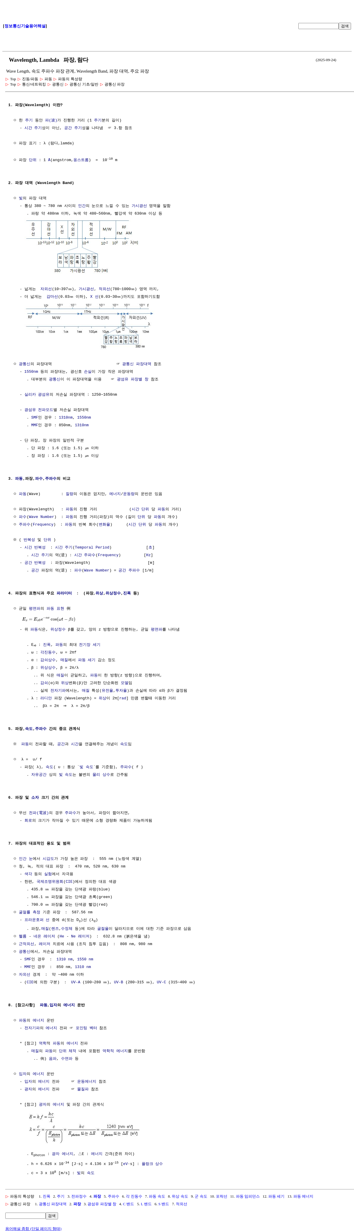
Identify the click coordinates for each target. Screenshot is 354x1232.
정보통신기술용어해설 (25, 26)
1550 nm (85, 958)
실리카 (30, 393)
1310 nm (65, 958)
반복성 (30, 538)
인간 (82, 205)
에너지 (115, 492)
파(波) (51, 120)
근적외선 (26, 943)
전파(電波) (39, 811)
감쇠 (44, 681)
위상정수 (113, 592)
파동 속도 (157, 1194)
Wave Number (41, 515)
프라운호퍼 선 (37, 918)
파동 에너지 (303, 1194)
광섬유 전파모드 (39, 408)
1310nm (66, 416)
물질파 (83, 1088)
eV (125, 1162)
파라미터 (64, 592)
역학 (43, 1042)
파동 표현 (55, 607)
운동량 (129, 492)
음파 (53, 1057)
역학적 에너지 (115, 1050)
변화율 (104, 523)
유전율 (107, 689)
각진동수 (48, 651)
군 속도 (201, 1194)
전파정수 (79, 1194)
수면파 (66, 1057)
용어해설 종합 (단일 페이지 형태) (33, 1226)
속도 (29, 727)
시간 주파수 (85, 553)
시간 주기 (33, 128)
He (61, 935)
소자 (35, 796)
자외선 (46, 288)
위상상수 (48, 666)
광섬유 (43, 393)
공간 (28, 561)
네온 (37, 935)
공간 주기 (73, 128)
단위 (33, 160)
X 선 (94, 296)
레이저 (49, 935)
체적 (72, 1050)
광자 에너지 (62, 1152)
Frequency (43, 523)
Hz (148, 553)
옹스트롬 (81, 160)
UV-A (75, 981)
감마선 (52, 296)
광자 (28, 1088)
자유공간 (39, 773)
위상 (99, 592)
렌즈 (55, 927)
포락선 (221, 1194)
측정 (36, 911)
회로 (28, 819)
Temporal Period (92, 546)
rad (122, 697)
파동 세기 (87, 658)
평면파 (34, 607)
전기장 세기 (91, 643)
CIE (69, 880)
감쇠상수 (48, 658)
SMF (34, 416)
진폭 (127, 592)
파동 (19, 477)
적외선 (104, 288)
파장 (97, 1194)
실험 (48, 872)
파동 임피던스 (248, 1194)
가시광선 (139, 205)
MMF (34, 424)
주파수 (51, 477)
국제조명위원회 (50, 880)
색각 (28, 872)
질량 (69, 492)
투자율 (121, 689)
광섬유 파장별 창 (132, 378)
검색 (345, 26)
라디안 (46, 697)
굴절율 (103, 927)
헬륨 (23, 935)
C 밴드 (128, 1202)
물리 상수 (101, 773)
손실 (88, 370)
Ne (73, 935)
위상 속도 (180, 1194)
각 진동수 (134, 1194)
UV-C (161, 981)
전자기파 (58, 689)
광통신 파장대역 (136, 362)
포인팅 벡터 (86, 1027)
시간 (135, 508)
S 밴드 (163, 1202)
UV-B (118, 981)
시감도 (48, 857)
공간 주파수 (129, 569)
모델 (124, 681)
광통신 (24, 362)
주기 (29, 120)
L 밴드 (146, 1202)
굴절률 (24, 911)
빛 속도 (86, 765)
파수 (39, 477)
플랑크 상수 (152, 1162)
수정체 (66, 927)
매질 (64, 658)
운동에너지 (86, 1080)
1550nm (31, 370)
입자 (53, 1004)
